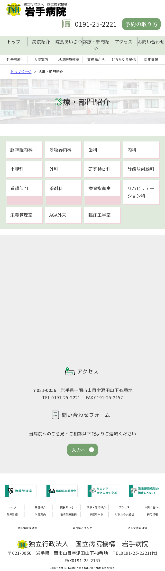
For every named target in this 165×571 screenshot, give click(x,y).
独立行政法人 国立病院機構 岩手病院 (38, 9)
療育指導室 (99, 188)
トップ (13, 41)
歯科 (92, 149)
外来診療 (13, 59)
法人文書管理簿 (137, 528)
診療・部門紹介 (96, 45)
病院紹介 (41, 41)
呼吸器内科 (60, 149)
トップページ (20, 71)
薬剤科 (56, 188)
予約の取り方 (141, 24)
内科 (132, 149)
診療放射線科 (141, 169)
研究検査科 (99, 169)
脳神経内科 (21, 149)
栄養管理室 (21, 215)
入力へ (78, 450)
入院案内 (41, 59)
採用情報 (151, 59)
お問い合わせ (151, 41)
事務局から (96, 59)
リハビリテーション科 (141, 192)
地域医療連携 (68, 59)
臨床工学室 (99, 215)
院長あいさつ (68, 41)
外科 (53, 169)
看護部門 (19, 188)
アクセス (123, 41)
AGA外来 (57, 215)
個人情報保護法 (27, 528)
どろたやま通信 (123, 59)
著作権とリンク (82, 528)
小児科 (17, 169)
